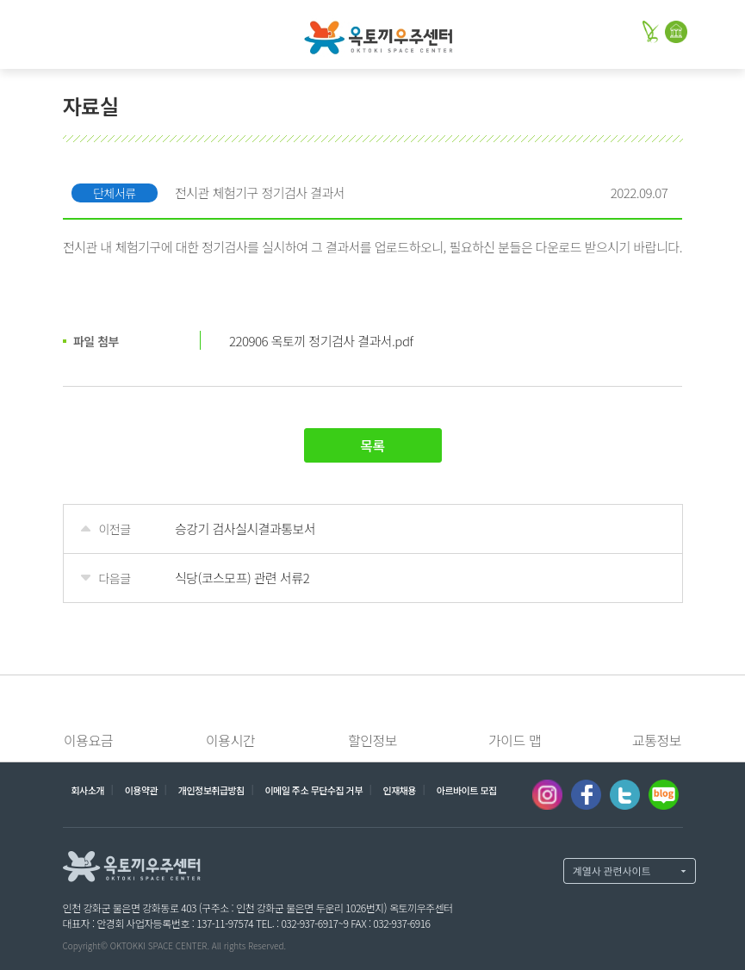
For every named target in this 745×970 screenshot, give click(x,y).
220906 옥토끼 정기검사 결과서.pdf (321, 341)
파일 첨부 (96, 341)
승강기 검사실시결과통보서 (245, 528)
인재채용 (399, 790)
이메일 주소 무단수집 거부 (313, 790)
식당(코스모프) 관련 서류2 (242, 578)
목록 (372, 445)
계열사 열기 (629, 871)
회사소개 (87, 790)
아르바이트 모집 (467, 790)
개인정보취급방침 (211, 790)
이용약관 (141, 790)
